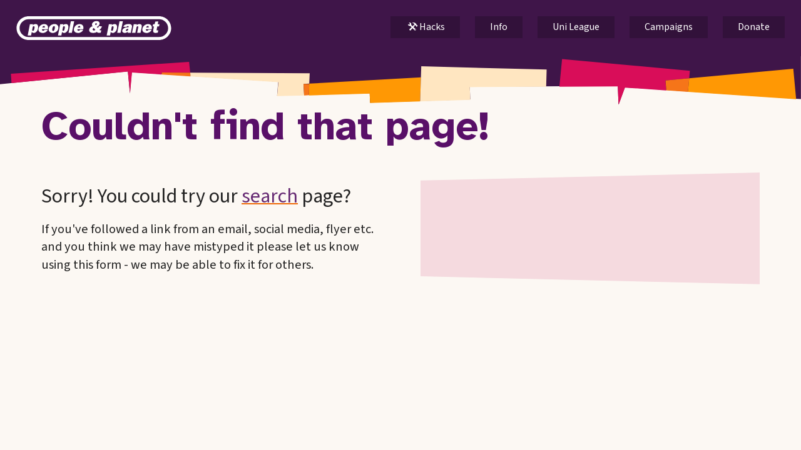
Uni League (576, 27)
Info (499, 27)
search (270, 196)
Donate (754, 27)
